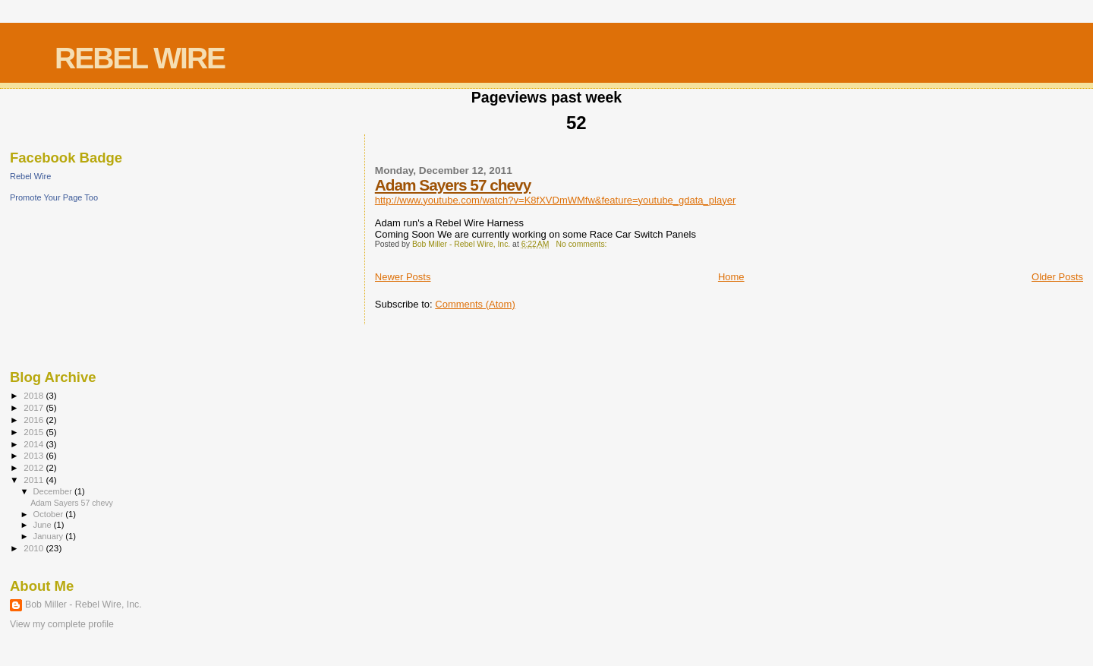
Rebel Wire (30, 176)
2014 (35, 444)
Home (731, 276)
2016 (35, 420)
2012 (35, 467)
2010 (35, 548)
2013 (35, 455)
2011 (35, 480)
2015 (35, 432)
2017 (35, 407)
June (43, 524)
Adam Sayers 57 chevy (453, 185)
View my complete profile (62, 624)
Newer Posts (403, 276)
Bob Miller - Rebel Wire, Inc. (83, 604)
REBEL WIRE (140, 58)
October (49, 514)
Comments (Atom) (475, 304)
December (53, 491)
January (49, 536)
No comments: (582, 244)
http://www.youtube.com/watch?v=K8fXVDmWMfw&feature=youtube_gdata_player (555, 200)
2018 (35, 395)
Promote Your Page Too (54, 197)
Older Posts (1057, 276)
